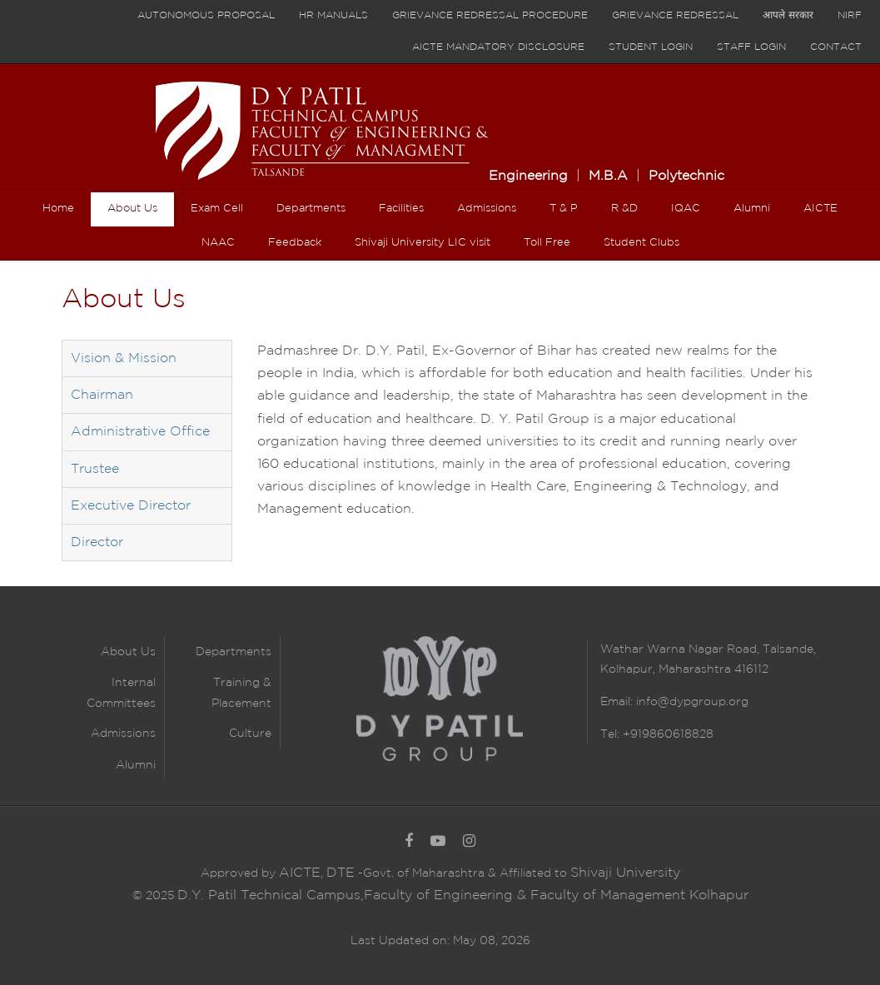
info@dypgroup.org (692, 702)
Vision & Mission (123, 358)
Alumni (136, 765)
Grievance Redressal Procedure (490, 15)
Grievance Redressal (675, 15)
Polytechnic (686, 176)
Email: (618, 702)
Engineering (528, 176)
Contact (836, 47)
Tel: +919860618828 (656, 734)
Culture (250, 734)
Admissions (123, 734)
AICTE (300, 873)
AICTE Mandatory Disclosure (498, 47)
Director (97, 542)
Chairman (102, 395)
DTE (340, 873)
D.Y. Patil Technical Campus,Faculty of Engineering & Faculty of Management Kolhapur (462, 895)
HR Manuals (333, 15)
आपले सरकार (788, 15)
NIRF (850, 15)
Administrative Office (140, 431)
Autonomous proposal (206, 15)
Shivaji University (625, 873)
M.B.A (608, 176)
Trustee (95, 469)
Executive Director (131, 506)
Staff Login (751, 47)
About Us (128, 652)
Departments (233, 652)
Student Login (651, 47)
